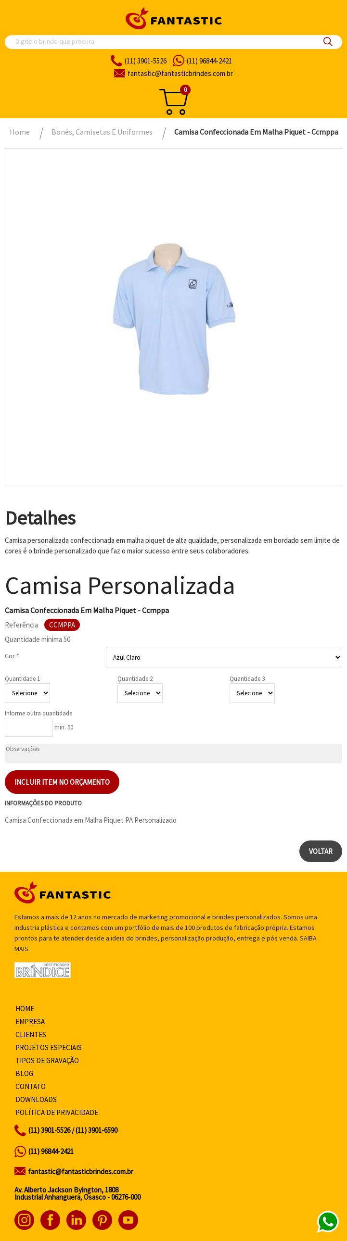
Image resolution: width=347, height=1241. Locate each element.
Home (24, 1008)
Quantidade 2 (135, 679)
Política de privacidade (56, 1112)
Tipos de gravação (47, 1060)
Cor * (12, 656)
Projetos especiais (48, 1047)
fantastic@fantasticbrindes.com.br (80, 1171)
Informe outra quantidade (38, 713)
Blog (24, 1073)
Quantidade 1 (22, 679)
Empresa (30, 1021)
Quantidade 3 (247, 679)
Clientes (30, 1034)
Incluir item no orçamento (62, 782)
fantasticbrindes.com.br (180, 73)
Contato (30, 1086)
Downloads (36, 1099)
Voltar (321, 851)
